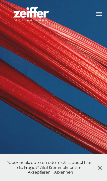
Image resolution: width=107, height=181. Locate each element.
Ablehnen (63, 172)
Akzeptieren (39, 172)
